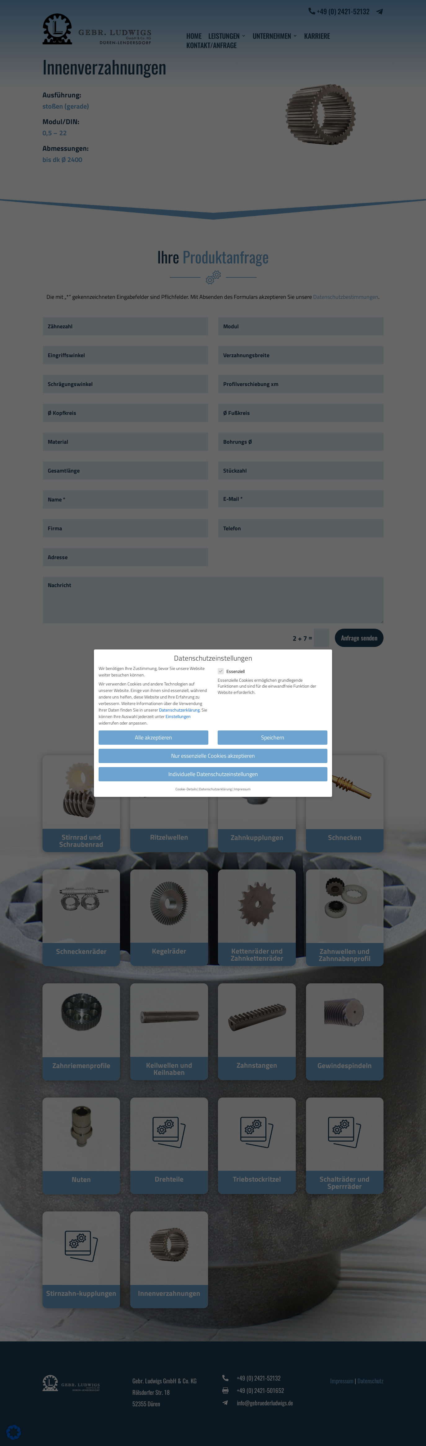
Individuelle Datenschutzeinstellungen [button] (213, 774)
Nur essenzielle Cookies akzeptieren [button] (213, 756)
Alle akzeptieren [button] (153, 737)
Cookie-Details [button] (186, 789)
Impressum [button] (242, 789)
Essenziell (234, 671)
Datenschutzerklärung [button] (215, 789)
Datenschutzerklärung (179, 710)
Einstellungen (178, 716)
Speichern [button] (272, 737)
